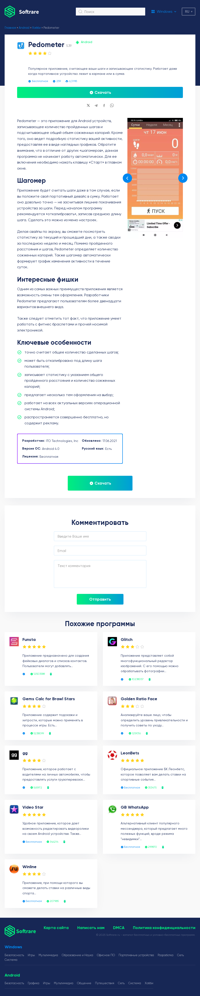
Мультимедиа (48, 955)
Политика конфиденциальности (164, 927)
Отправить (100, 599)
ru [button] (187, 11)
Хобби (36, 27)
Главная (10, 27)
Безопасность (14, 955)
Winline (29, 866)
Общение (84, 983)
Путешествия (104, 983)
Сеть (180, 955)
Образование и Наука (77, 955)
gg (25, 753)
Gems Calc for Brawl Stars (48, 698)
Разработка (165, 955)
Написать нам (91, 927)
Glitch (126, 639)
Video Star (32, 807)
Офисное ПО (106, 955)
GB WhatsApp (135, 807)
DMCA (118, 927)
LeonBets (130, 753)
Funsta (29, 639)
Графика (33, 983)
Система (11, 959)
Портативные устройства (136, 955)
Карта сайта (56, 927)
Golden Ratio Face (139, 698)
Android (24, 27)
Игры (31, 955)
